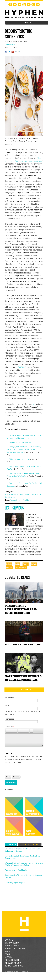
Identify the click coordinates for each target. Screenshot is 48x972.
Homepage (9, 719)
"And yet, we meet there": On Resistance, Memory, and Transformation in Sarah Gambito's (24, 449)
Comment (9, 727)
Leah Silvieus (14, 508)
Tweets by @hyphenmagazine (15, 883)
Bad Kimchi (22, 367)
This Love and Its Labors (19, 459)
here (33, 404)
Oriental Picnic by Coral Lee (20, 442)
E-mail (7, 705)
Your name (9, 698)
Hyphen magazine (24, 924)
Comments (24, 689)
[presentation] (24, 769)
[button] (8, 730)
